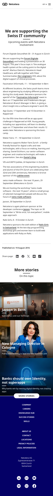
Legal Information (26, 447)
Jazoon (26, 209)
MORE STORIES (26, 395)
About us (26, 431)
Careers (26, 409)
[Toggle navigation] (49, 4)
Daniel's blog (30, 157)
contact (26, 435)
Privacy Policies (26, 443)
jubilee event (23, 175)
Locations (26, 439)
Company (26, 405)
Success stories (26, 417)
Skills (26, 421)
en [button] (44, 4)
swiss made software (21, 196)
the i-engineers (25, 76)
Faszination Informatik (27, 97)
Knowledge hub (26, 413)
